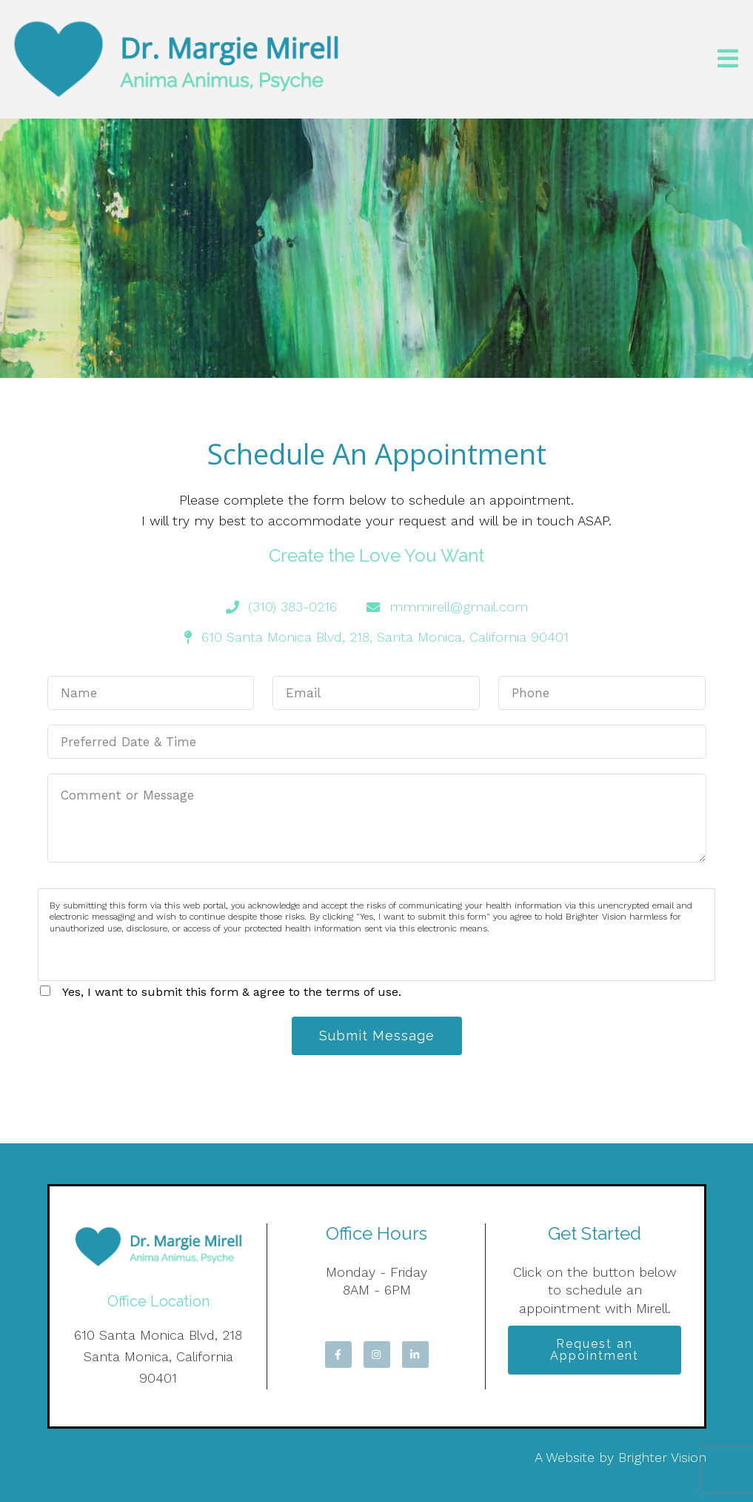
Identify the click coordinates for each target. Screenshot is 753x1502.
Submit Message (377, 1035)
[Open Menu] (727, 60)
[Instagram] (377, 1354)
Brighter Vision (662, 1457)
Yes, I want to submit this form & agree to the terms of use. (231, 992)
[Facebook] (338, 1354)
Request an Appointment (594, 1350)
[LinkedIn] (415, 1354)
